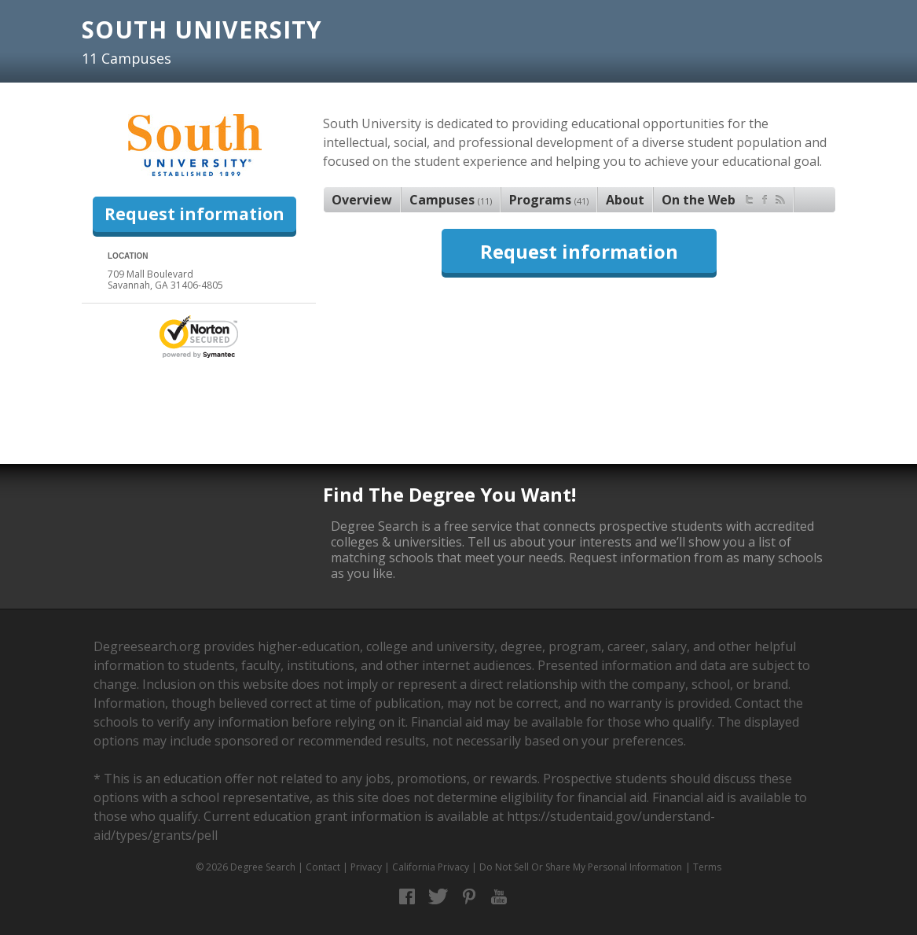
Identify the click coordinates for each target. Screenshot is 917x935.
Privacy (366, 867)
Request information (194, 214)
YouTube (499, 897)
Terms (707, 867)
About (625, 199)
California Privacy (430, 867)
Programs (549, 199)
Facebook (407, 897)
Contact (323, 867)
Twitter (438, 897)
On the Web (723, 197)
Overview (362, 199)
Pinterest (469, 897)
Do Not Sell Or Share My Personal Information (580, 867)
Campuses (450, 199)
